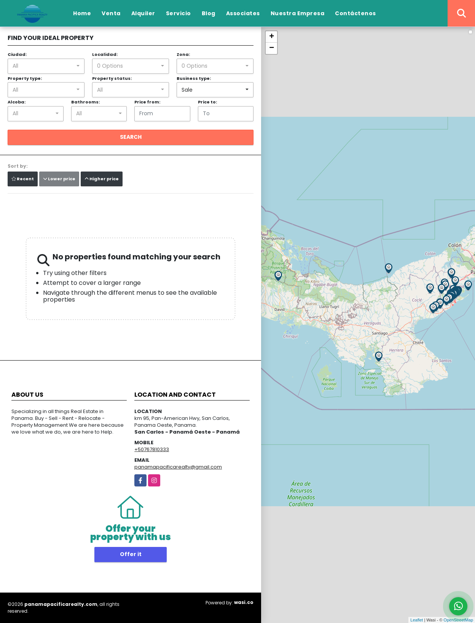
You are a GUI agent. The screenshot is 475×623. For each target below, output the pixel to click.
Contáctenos (355, 13)
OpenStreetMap (458, 620)
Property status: (112, 78)
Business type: (194, 78)
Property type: (25, 78)
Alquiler (143, 13)
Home (82, 13)
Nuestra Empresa (298, 13)
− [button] (271, 48)
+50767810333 (151, 449)
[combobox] (46, 66)
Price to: (207, 102)
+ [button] (271, 37)
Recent (22, 179)
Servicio (178, 13)
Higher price (101, 179)
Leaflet (416, 620)
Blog (208, 13)
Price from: (147, 102)
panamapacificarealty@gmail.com (178, 466)
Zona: (183, 54)
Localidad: (105, 54)
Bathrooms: (85, 102)
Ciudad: (17, 54)
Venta (111, 13)
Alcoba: (17, 102)
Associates (243, 13)
